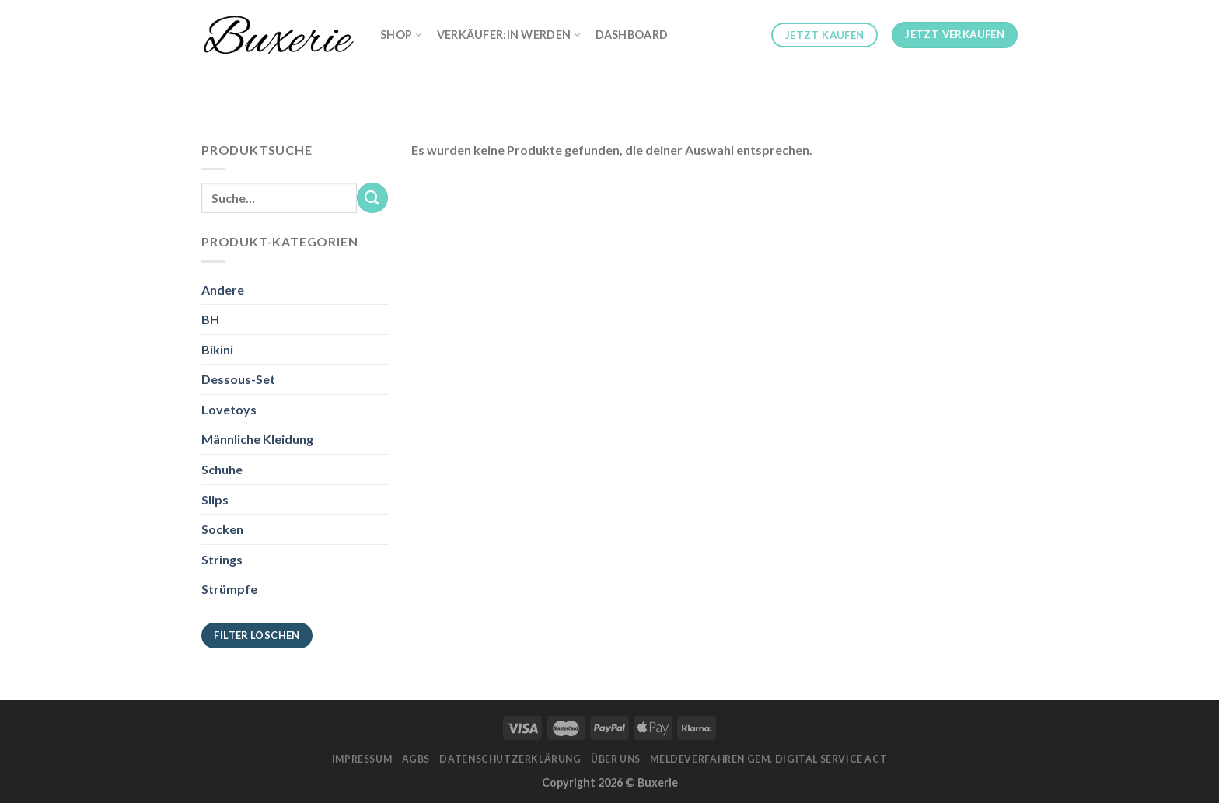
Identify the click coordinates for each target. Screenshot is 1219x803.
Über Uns (616, 759)
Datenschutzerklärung (510, 759)
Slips (215, 499)
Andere (222, 289)
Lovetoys (229, 409)
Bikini (217, 349)
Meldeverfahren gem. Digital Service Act (768, 759)
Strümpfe (229, 588)
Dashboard (632, 34)
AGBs (416, 759)
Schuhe (222, 469)
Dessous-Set (238, 379)
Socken (222, 529)
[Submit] (372, 198)
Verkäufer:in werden (509, 34)
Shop (401, 34)
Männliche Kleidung (257, 438)
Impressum (362, 759)
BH (210, 319)
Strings (222, 559)
